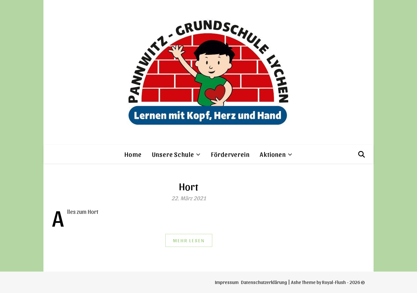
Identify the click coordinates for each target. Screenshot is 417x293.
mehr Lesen (189, 240)
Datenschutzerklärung (264, 282)
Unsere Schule (173, 154)
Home (133, 154)
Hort (189, 186)
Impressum (227, 282)
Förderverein (230, 154)
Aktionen (273, 154)
